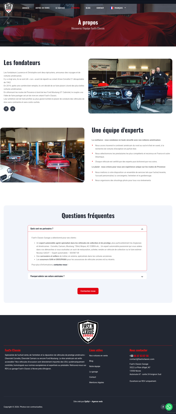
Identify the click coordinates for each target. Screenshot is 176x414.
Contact (100, 7)
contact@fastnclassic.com (142, 359)
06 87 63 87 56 (139, 356)
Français (119, 7)
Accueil (25, 7)
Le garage (60, 7)
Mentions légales (96, 382)
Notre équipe (94, 366)
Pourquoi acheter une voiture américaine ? (47, 276)
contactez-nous (60, 265)
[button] (87, 228)
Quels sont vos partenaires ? (41, 228)
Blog (88, 7)
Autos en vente (43, 7)
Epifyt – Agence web (94, 401)
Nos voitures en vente (98, 355)
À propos (75, 7)
